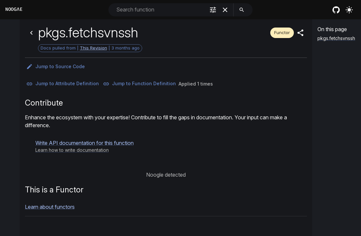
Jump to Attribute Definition (62, 84)
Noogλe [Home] (13, 9)
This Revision (93, 47)
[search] (241, 9)
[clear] (225, 9)
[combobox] (160, 9)
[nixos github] (336, 9)
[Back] (31, 32)
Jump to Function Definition (139, 84)
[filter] (212, 9)
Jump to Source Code (55, 66)
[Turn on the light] (349, 9)
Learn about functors (50, 207)
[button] (84, 146)
